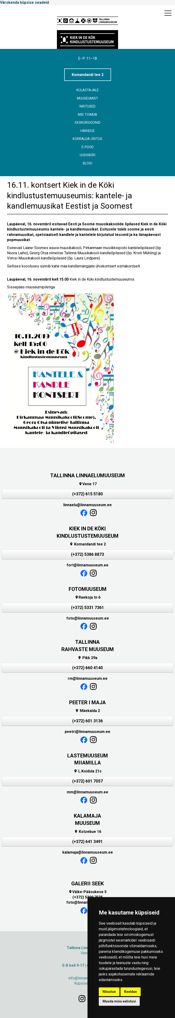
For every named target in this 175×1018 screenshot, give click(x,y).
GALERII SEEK (87, 884)
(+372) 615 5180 (87, 494)
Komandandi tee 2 (87, 74)
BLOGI (87, 163)
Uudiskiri (87, 155)
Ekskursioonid (87, 123)
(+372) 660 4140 (87, 667)
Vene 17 (88, 484)
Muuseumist (87, 98)
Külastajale (87, 90)
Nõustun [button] (109, 992)
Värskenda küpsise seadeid (24, 2)
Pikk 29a (87, 658)
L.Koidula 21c (88, 771)
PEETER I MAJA (87, 702)
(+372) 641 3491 (87, 841)
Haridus (87, 131)
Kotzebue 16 (87, 831)
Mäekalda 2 (87, 710)
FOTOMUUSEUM (88, 589)
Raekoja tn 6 (87, 597)
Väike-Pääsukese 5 (87, 892)
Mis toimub (87, 115)
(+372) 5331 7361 (87, 607)
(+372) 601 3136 (87, 721)
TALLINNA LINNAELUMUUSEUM (87, 475)
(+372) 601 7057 (87, 781)
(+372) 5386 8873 (87, 554)
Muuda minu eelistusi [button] (119, 1001)
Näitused (87, 106)
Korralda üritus (87, 139)
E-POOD (88, 147)
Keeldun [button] (130, 992)
